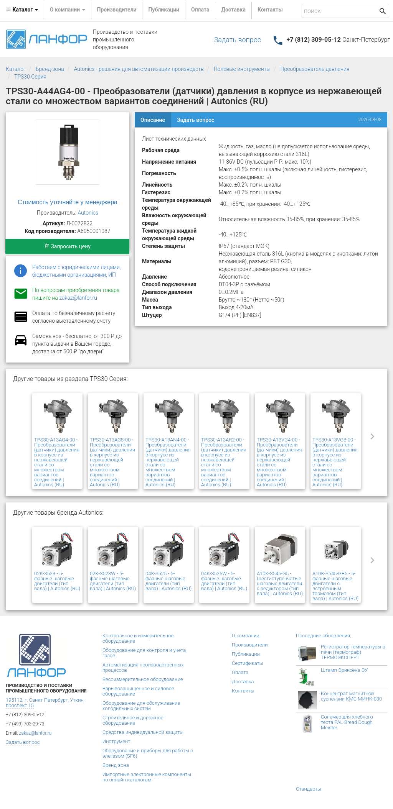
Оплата (200, 10)
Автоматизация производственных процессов (143, 667)
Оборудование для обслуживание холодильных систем (141, 705)
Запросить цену (67, 246)
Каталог (16, 69)
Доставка (233, 10)
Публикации (163, 10)
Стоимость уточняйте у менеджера (67, 202)
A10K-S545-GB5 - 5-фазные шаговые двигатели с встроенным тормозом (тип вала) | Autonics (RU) (335, 586)
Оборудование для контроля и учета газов (144, 652)
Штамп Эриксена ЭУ (344, 670)
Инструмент (116, 741)
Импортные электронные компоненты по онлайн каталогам (146, 777)
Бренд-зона (50, 69)
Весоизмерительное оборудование (142, 679)
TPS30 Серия (30, 77)
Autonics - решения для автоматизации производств (139, 69)
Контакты (270, 10)
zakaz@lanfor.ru (78, 298)
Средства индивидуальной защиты (142, 732)
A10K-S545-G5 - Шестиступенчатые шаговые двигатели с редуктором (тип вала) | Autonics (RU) (280, 583)
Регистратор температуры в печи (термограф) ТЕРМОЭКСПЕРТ (353, 652)
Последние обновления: (323, 635)
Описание (152, 120)
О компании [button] (67, 10)
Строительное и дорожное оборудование (132, 720)
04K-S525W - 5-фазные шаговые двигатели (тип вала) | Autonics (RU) (224, 581)
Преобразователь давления (315, 69)
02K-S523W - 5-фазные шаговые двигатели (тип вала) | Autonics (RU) (113, 581)
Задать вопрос (237, 40)
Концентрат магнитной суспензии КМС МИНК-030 (351, 696)
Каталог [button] (22, 10)
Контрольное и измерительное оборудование (137, 638)
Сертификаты (247, 663)
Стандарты (308, 789)
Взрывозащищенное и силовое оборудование (138, 691)
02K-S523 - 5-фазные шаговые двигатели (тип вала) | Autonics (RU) (57, 581)
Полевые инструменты (242, 69)
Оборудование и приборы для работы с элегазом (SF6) (147, 753)
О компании (245, 635)
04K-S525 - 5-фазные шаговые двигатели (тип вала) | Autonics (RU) (168, 581)
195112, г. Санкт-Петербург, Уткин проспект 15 (45, 702)
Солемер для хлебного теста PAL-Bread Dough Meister (347, 722)
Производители (117, 10)
